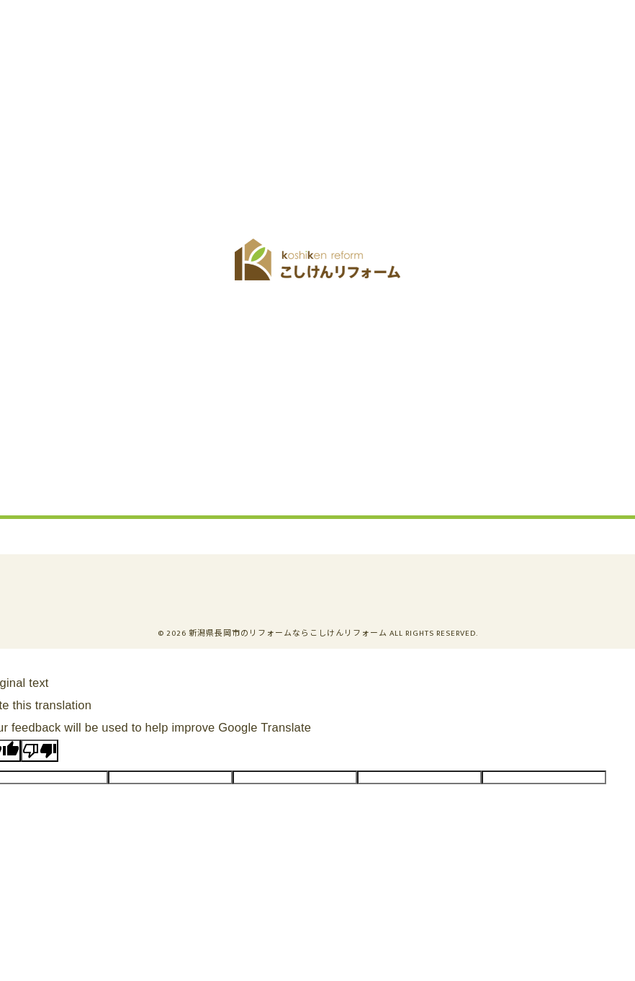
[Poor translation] (39, 751)
